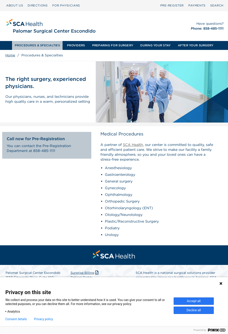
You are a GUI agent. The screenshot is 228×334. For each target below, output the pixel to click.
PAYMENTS (197, 5)
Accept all (194, 301)
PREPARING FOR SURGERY (112, 45)
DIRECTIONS (38, 5)
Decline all (194, 310)
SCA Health (133, 145)
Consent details (16, 319)
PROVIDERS (76, 45)
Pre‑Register (172, 5)
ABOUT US (14, 5)
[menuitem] (14, 5)
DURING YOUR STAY (155, 45)
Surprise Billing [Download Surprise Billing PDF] (85, 273)
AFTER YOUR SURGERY (196, 45)
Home (10, 55)
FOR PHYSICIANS (66, 5)
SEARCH (217, 5)
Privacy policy (43, 319)
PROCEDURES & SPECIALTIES (37, 45)
